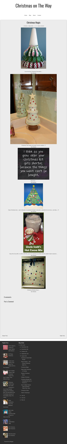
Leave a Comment (41, 25)
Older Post (62, 335)
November (23, 349)
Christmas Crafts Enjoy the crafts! (11, 384)
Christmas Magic (25, 367)
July (22, 395)
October (23, 351)
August (23, 355)
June (22, 397)
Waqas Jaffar (31, 25)
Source (34, 73)
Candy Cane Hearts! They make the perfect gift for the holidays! (9, 364)
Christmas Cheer (25, 390)
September (24, 353)
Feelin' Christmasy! (25, 392)
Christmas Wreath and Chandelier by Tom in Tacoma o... (26, 381)
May (22, 399)
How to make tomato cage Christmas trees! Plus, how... (26, 386)
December (23, 347)
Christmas (25, 25)
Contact (39, 15)
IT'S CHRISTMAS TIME (11, 422)
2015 (21, 345)
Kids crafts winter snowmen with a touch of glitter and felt (9, 414)
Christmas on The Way (34, 5)
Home (25, 15)
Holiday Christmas (25, 377)
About (34, 15)
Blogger (11, 441)
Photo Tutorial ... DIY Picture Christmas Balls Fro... (25, 363)
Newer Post (5, 335)
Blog (30, 15)
